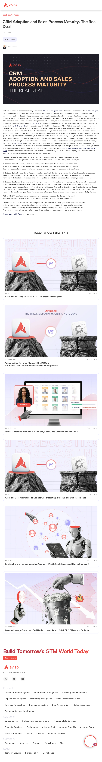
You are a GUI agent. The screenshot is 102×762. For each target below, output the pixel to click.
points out (18, 143)
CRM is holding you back (52, 111)
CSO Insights (93, 111)
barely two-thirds (19, 126)
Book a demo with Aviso (12, 214)
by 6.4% (35, 123)
